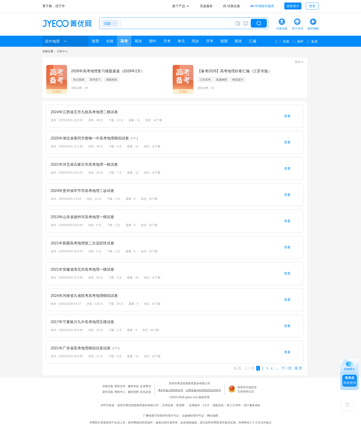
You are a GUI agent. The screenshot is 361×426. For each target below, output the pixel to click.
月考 (167, 41)
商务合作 (119, 386)
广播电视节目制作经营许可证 (161, 415)
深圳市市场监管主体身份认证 (247, 389)
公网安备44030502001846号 (203, 390)
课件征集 (107, 392)
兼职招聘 (133, 392)
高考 (124, 41)
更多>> (299, 62)
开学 (209, 41)
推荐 (95, 41)
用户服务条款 (252, 405)
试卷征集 (107, 386)
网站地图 (212, 415)
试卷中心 (62, 51)
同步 (195, 41)
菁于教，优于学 (53, 6)
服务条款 (133, 386)
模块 (238, 41)
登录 (312, 6)
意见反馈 (145, 392)
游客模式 (292, 6)
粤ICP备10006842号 (170, 390)
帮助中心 (119, 392)
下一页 (286, 368)
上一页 (249, 368)
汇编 (252, 41)
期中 (152, 41)
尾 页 (298, 368)
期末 (138, 41)
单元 (181, 41)
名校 (110, 41)
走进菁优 (145, 386)
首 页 (238, 368)
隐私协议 (218, 405)
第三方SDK (234, 405)
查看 (287, 116)
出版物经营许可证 (193, 415)
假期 (224, 41)
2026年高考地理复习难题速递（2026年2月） (108, 71)
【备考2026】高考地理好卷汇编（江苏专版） (234, 71)
